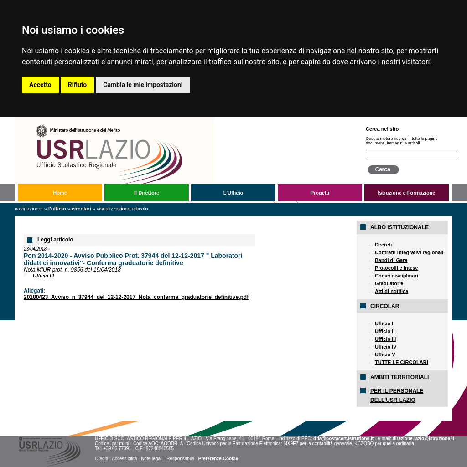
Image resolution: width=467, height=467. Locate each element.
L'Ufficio (233, 192)
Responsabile (180, 458)
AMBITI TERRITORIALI (399, 377)
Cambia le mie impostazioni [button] (142, 84)
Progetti (320, 192)
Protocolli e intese (396, 268)
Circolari (81, 208)
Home (60, 192)
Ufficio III (385, 339)
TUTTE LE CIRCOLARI (401, 362)
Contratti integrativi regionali (409, 252)
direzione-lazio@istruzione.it (423, 438)
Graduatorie (389, 283)
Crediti (101, 458)
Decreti (383, 244)
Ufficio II (384, 331)
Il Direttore (146, 192)
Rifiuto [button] (77, 84)
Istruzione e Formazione (407, 192)
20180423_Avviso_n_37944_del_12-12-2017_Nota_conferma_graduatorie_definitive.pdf (136, 297)
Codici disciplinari (396, 275)
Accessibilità (124, 458)
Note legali (151, 458)
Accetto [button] (40, 84)
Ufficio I (384, 323)
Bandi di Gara (391, 260)
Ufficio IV (386, 346)
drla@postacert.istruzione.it (343, 438)
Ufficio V (385, 354)
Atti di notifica (391, 291)
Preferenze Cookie (218, 458)
